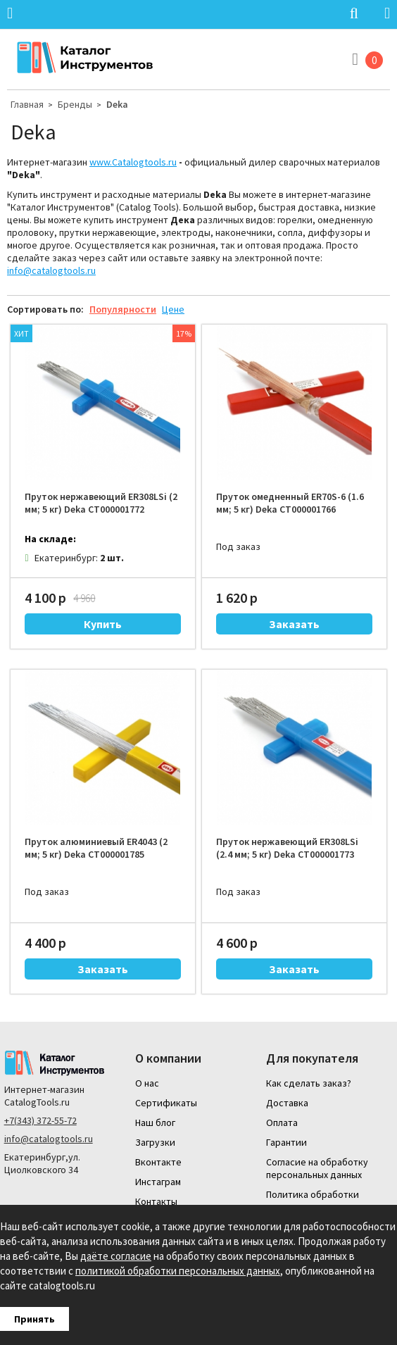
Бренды (75, 104)
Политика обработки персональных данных (314, 1200)
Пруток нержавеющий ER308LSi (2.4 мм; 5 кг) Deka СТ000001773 (287, 848)
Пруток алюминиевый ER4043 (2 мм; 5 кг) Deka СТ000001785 (96, 848)
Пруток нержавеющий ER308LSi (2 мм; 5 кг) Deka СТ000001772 (101, 502)
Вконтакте (158, 1162)
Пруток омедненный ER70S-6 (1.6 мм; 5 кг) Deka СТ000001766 (290, 502)
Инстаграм (158, 1181)
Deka (117, 104)
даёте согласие (115, 1256)
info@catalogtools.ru (51, 270)
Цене (173, 309)
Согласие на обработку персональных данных (317, 1168)
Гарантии (286, 1142)
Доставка (287, 1102)
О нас (147, 1083)
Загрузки (155, 1142)
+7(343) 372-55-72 (40, 1120)
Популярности (122, 309)
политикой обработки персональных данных (177, 1270)
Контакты (156, 1201)
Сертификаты (166, 1102)
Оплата (282, 1122)
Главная (27, 104)
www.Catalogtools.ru (133, 162)
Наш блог (155, 1122)
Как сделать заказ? (308, 1083)
